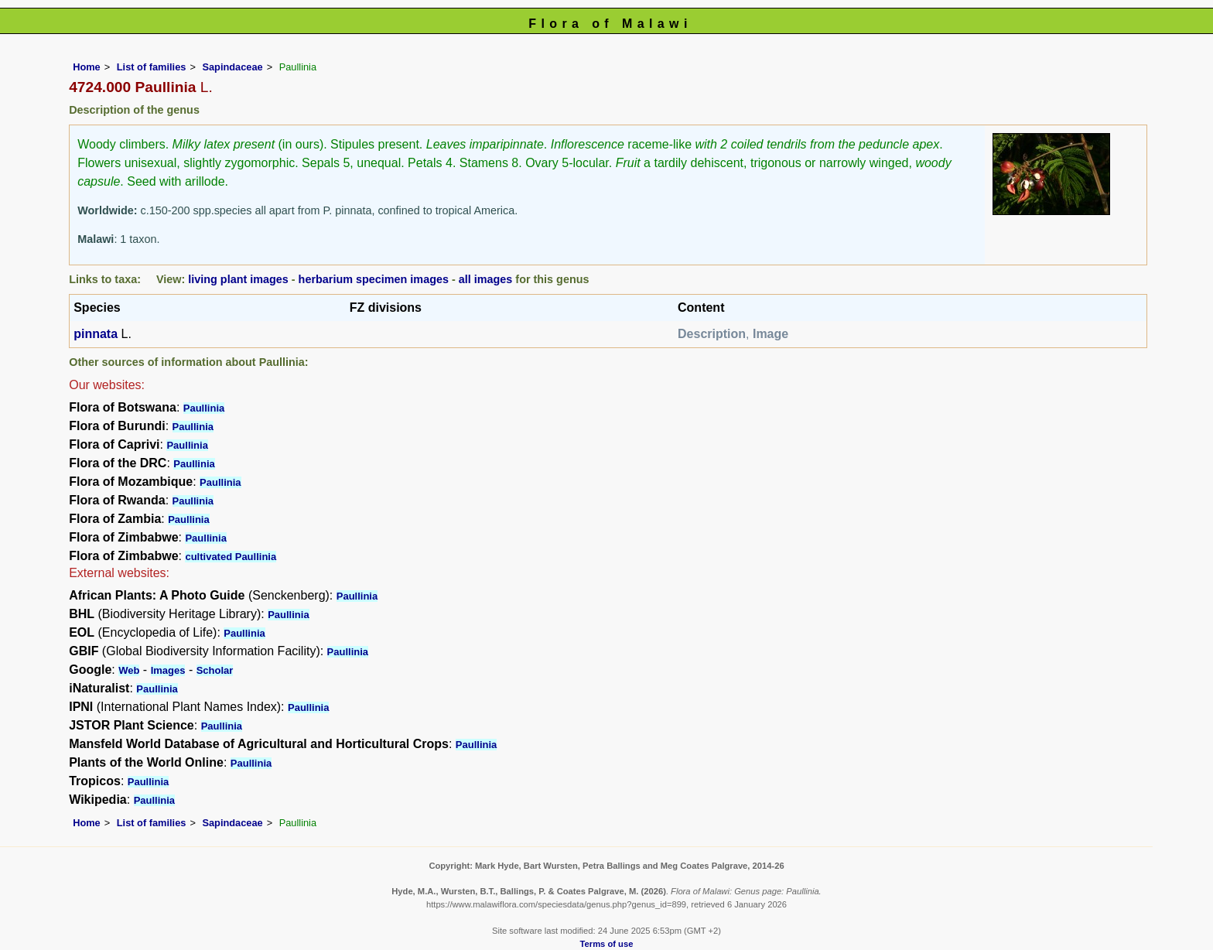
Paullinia (203, 408)
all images (486, 279)
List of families (151, 67)
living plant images (238, 279)
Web (128, 670)
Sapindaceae (232, 67)
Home (87, 67)
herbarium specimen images (374, 279)
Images (168, 670)
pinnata (95, 333)
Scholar (215, 670)
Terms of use (607, 943)
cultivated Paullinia (230, 556)
